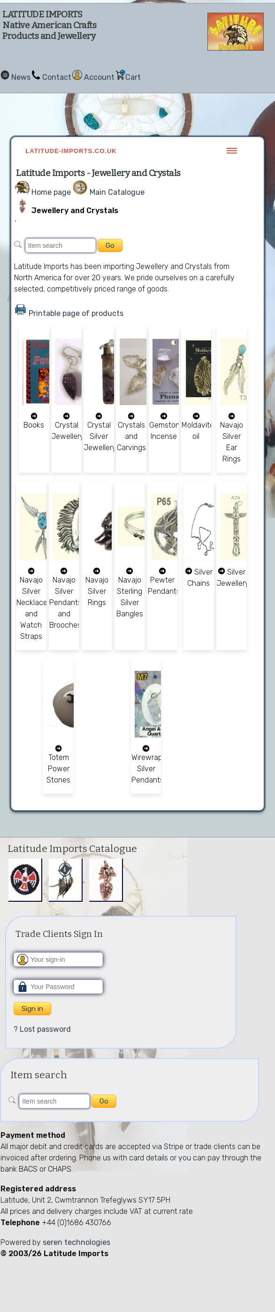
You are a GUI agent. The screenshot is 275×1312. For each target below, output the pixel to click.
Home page (51, 192)
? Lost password (42, 1029)
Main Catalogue (117, 192)
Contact (56, 77)
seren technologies (76, 1242)
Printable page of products (76, 313)
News (21, 77)
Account (99, 77)
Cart (133, 77)
